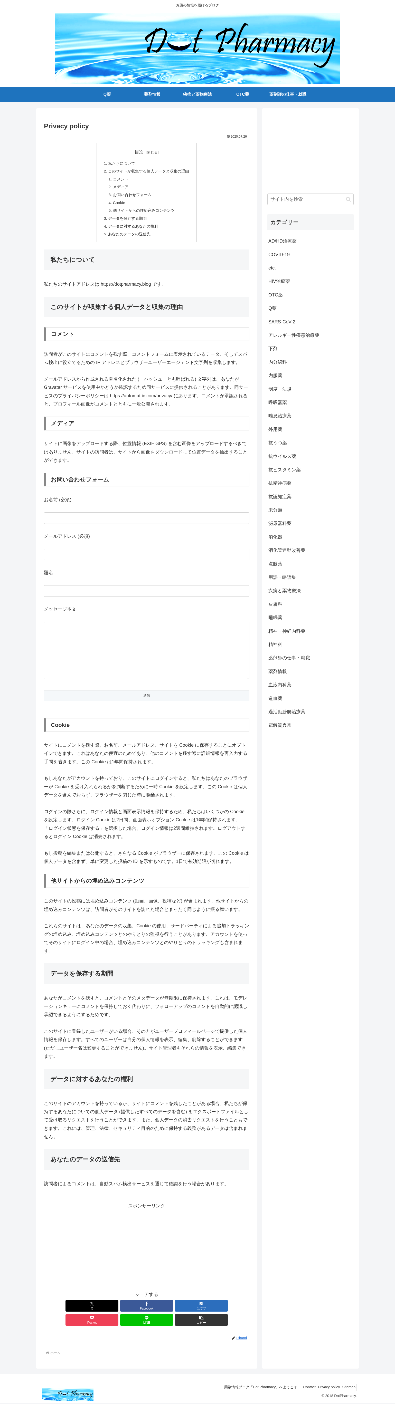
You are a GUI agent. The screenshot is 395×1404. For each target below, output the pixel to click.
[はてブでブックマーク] (129, 1320)
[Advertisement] (146, 1261)
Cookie (117, 205)
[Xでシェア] (60, 1320)
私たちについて (120, 163)
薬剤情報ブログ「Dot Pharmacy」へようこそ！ (251, 1388)
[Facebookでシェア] (94, 1320)
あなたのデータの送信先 (128, 238)
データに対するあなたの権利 (132, 230)
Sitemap (347, 1388)
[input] (310, 199)
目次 (139, 152)
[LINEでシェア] (198, 1320)
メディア (119, 188)
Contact (302, 1388)
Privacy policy (324, 1388)
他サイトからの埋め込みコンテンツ (143, 213)
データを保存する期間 (126, 221)
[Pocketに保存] (163, 1320)
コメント (119, 180)
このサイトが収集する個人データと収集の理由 (149, 172)
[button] (233, 1320)
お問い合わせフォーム (131, 197)
